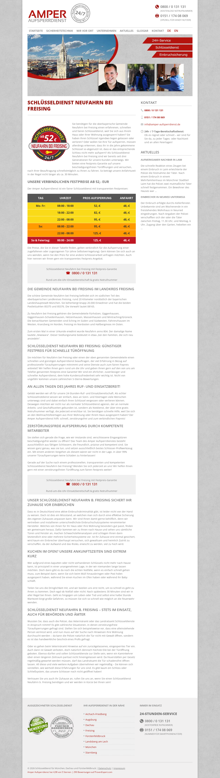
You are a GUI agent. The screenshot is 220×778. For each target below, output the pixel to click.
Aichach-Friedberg (96, 714)
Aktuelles (126, 30)
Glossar (142, 30)
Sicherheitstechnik (59, 30)
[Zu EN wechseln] (176, 30)
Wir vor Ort (84, 30)
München (90, 747)
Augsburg (91, 719)
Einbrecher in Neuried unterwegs (163, 197)
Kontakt (158, 30)
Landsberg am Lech (96, 741)
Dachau (89, 725)
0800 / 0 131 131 (84, 273)
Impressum (119, 768)
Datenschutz (104, 768)
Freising (90, 730)
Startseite (36, 30)
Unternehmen (106, 30)
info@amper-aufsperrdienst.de (162, 124)
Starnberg (91, 752)
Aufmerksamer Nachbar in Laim (161, 159)
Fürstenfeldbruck (95, 736)
